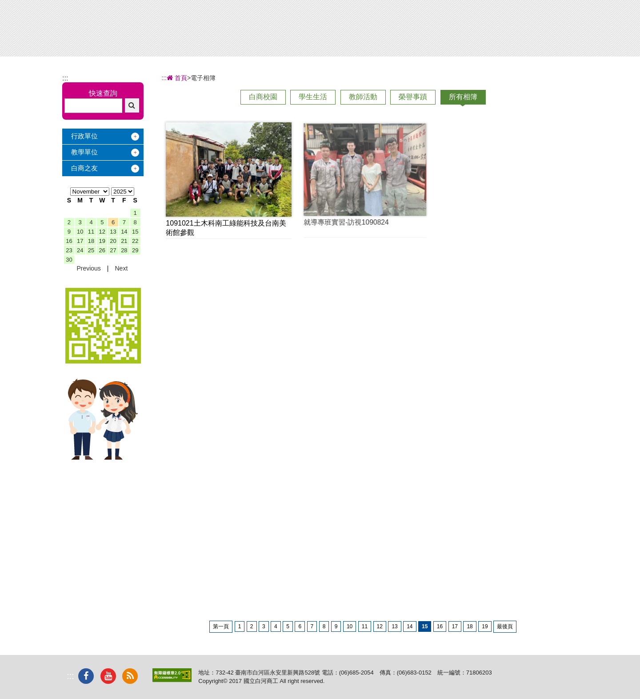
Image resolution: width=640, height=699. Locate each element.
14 (124, 231)
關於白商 (257, 30)
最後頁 (505, 626)
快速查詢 (103, 93)
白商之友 (84, 168)
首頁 (177, 77)
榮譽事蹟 (413, 97)
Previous (88, 268)
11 (91, 231)
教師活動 (363, 97)
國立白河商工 (125, 23)
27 (113, 250)
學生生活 (313, 97)
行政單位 (84, 136)
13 (113, 231)
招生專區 (355, 30)
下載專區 (553, 30)
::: (65, 78)
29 (135, 250)
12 (102, 231)
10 (80, 231)
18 (91, 241)
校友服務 (454, 30)
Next (121, 268)
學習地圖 (405, 30)
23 (69, 250)
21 (124, 241)
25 (91, 250)
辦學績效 (306, 30)
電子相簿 (503, 30)
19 (102, 241)
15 (135, 231)
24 (80, 250)
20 (113, 241)
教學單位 (84, 152)
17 (80, 241)
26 (102, 250)
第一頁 (221, 626)
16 (69, 241)
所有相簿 (463, 97)
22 (135, 241)
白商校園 (263, 97)
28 (124, 250)
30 (69, 259)
